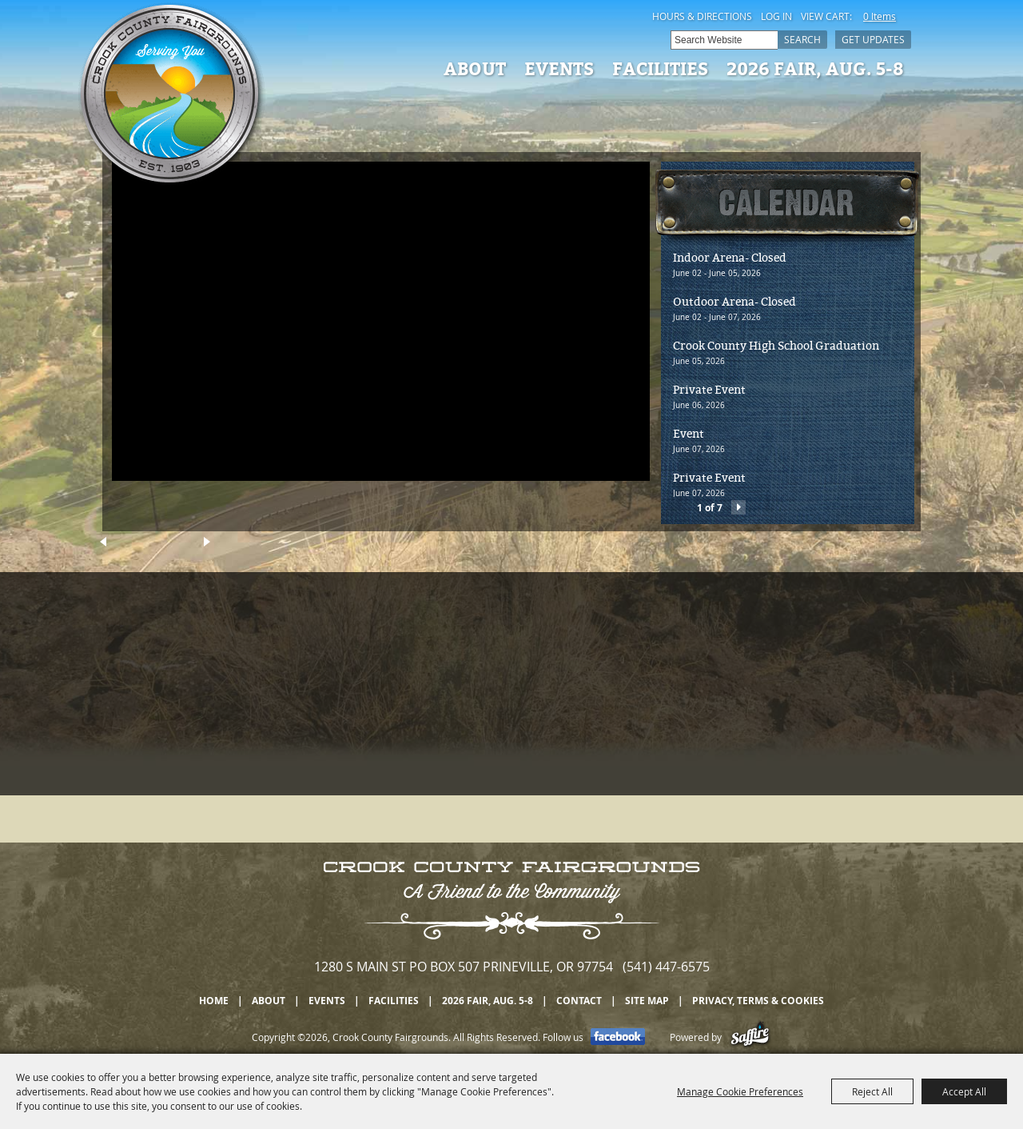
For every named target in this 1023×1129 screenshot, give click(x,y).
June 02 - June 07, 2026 (717, 317)
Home (214, 1000)
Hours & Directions (702, 16)
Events (559, 68)
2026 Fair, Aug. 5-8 (815, 68)
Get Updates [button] (873, 39)
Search (802, 39)
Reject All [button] (872, 1091)
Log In (776, 16)
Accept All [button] (964, 1091)
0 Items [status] (879, 16)
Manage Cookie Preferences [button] (740, 1091)
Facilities (660, 68)
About (475, 68)
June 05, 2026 (699, 361)
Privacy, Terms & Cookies (758, 1000)
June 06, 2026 (699, 405)
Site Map (647, 1000)
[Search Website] (724, 40)
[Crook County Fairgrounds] (172, 96)
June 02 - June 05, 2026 (717, 273)
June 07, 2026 (699, 449)
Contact (579, 1000)
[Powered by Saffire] (750, 1037)
